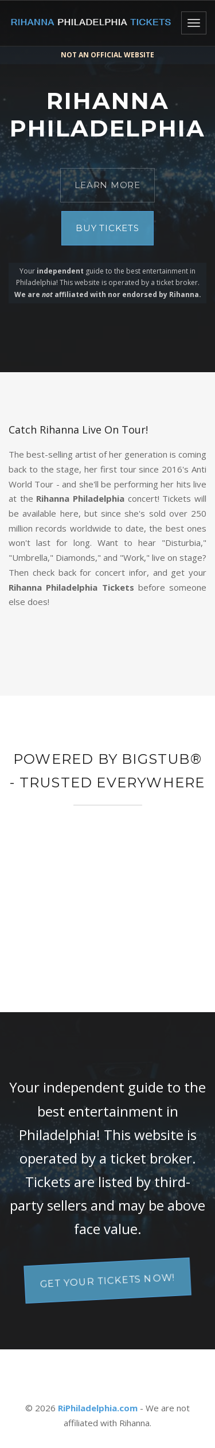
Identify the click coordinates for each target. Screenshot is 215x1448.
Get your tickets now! (107, 1280)
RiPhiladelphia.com (98, 1408)
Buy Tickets (107, 228)
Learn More (107, 184)
